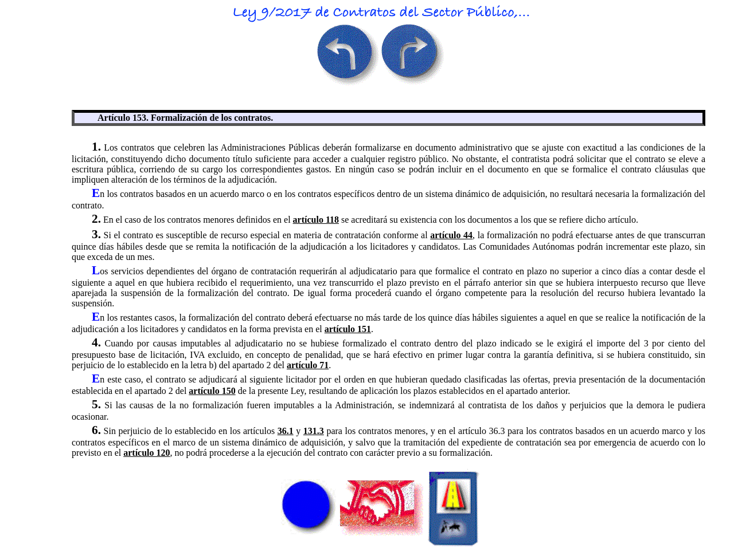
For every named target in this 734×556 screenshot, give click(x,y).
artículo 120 (146, 453)
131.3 (313, 431)
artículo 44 (451, 235)
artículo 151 (348, 329)
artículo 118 (316, 219)
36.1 (286, 431)
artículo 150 (212, 391)
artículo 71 (308, 365)
